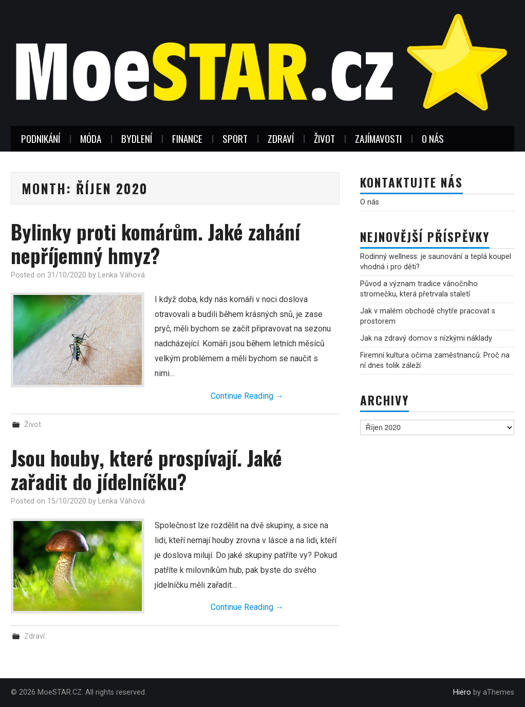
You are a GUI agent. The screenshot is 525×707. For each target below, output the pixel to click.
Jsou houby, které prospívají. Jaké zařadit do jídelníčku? (146, 469)
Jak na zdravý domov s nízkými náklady (426, 338)
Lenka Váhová (121, 275)
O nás (433, 138)
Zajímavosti (378, 138)
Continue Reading (247, 396)
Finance (187, 138)
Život (324, 138)
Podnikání (40, 138)
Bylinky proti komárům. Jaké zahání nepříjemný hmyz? (155, 243)
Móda (90, 138)
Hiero (462, 692)
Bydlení (136, 138)
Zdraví (281, 138)
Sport (235, 138)
